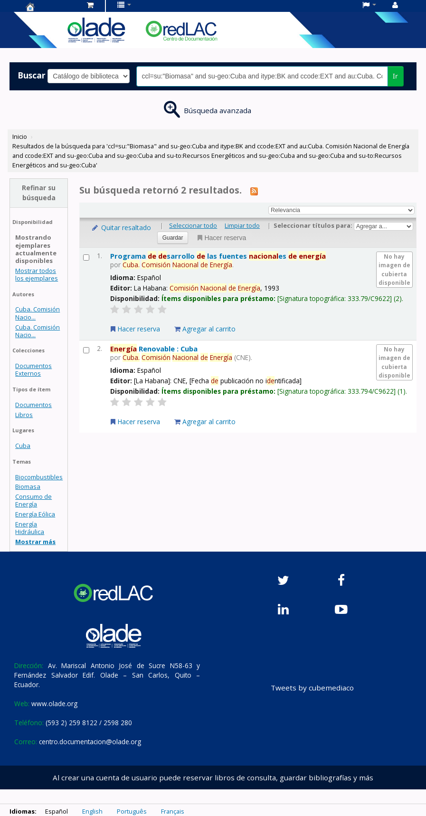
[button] (90, 5)
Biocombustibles (39, 477)
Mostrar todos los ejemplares (36, 274)
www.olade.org (54, 703)
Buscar (32, 75)
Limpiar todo (242, 225)
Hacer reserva (221, 238)
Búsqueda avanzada (217, 110)
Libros (24, 414)
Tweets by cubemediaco (312, 687)
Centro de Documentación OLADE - (49, 6)
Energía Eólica (35, 514)
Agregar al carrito (205, 328)
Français (172, 811)
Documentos (33, 404)
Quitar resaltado (121, 227)
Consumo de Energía (33, 500)
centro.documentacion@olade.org (90, 741)
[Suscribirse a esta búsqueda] (254, 191)
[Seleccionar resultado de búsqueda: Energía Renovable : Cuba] (86, 350)
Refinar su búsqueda (39, 192)
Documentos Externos (33, 369)
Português (132, 811)
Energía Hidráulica (29, 528)
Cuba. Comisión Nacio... (37, 313)
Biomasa (27, 486)
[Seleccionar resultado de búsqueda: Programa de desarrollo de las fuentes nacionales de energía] (86, 257)
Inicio (19, 136)
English (92, 811)
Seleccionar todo (193, 225)
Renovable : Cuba (154, 348)
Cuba (22, 445)
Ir (395, 75)
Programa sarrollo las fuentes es (218, 256)
